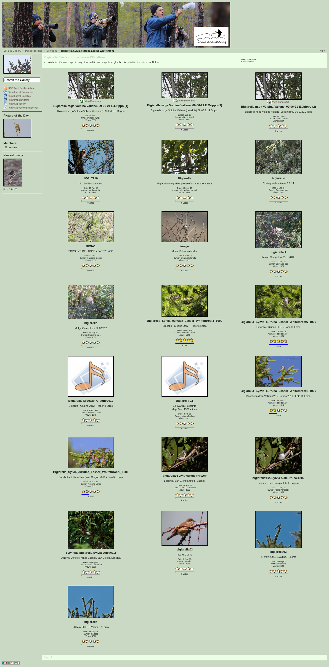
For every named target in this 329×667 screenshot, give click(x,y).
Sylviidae (51, 50)
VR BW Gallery (12, 50)
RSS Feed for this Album (21, 88)
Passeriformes (33, 50)
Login (322, 50)
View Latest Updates (19, 96)
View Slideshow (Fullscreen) (23, 107)
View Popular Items (18, 100)
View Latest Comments (20, 92)
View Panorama (93, 101)
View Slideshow (17, 104)
